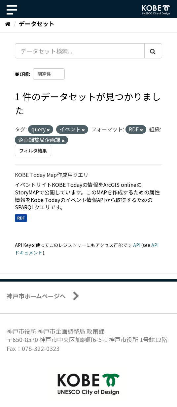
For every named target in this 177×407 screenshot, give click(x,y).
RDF (21, 217)
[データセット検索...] (80, 50)
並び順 (22, 74)
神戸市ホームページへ (36, 295)
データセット (36, 23)
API (136, 245)
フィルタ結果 (33, 150)
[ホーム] (8, 23)
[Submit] (153, 50)
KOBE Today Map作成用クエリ (51, 175)
